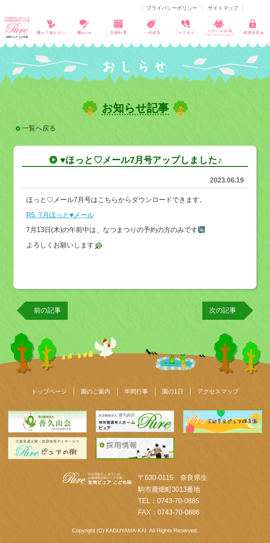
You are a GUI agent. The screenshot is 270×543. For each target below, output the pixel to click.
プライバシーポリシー (171, 8)
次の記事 (222, 310)
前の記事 (47, 310)
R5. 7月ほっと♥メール (60, 215)
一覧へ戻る (39, 128)
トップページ (49, 391)
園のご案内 (95, 391)
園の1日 (172, 391)
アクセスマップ (218, 391)
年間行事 (136, 391)
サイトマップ (223, 8)
